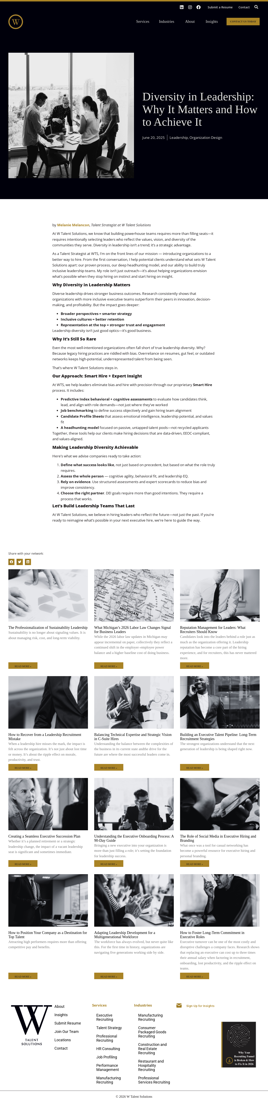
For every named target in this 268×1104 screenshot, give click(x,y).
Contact (244, 7)
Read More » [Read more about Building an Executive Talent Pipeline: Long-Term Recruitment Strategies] (194, 767)
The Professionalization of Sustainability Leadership (48, 628)
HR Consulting (108, 1048)
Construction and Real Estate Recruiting (152, 1048)
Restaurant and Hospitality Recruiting (151, 1065)
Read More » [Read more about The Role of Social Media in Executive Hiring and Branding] (194, 864)
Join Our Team (66, 1031)
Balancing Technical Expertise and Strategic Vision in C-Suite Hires (132, 737)
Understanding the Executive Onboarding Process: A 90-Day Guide (134, 838)
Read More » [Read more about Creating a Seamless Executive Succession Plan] (23, 864)
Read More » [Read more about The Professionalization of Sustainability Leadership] (23, 666)
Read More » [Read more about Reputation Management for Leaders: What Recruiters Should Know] (194, 666)
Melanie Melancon (73, 225)
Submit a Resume (220, 7)
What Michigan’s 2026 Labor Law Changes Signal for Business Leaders (132, 630)
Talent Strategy (109, 1028)
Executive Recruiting (104, 1017)
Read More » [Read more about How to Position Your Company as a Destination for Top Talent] (23, 976)
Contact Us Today (243, 21)
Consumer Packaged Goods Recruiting (152, 1032)
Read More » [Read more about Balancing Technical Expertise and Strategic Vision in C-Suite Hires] (108, 767)
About (191, 21)
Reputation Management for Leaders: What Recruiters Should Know (213, 630)
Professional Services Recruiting (154, 1080)
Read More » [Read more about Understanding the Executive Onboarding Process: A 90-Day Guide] (108, 864)
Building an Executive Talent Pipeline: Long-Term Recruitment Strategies (218, 737)
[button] (256, 6)
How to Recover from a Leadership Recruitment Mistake (44, 737)
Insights (212, 21)
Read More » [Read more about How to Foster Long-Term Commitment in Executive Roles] (194, 976)
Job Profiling (106, 1057)
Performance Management (107, 1067)
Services (144, 21)
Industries (167, 21)
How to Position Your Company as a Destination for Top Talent (47, 935)
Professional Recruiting (106, 1038)
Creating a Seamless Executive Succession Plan (44, 836)
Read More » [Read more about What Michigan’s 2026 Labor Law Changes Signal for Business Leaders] (108, 666)
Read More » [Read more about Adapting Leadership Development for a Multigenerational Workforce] (108, 976)
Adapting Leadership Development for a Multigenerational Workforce (124, 935)
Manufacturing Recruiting (108, 1080)
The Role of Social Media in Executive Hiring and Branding (218, 838)
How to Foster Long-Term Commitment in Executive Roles (212, 935)
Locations (62, 1040)
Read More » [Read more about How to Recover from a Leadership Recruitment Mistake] (23, 767)
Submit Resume (67, 1023)
